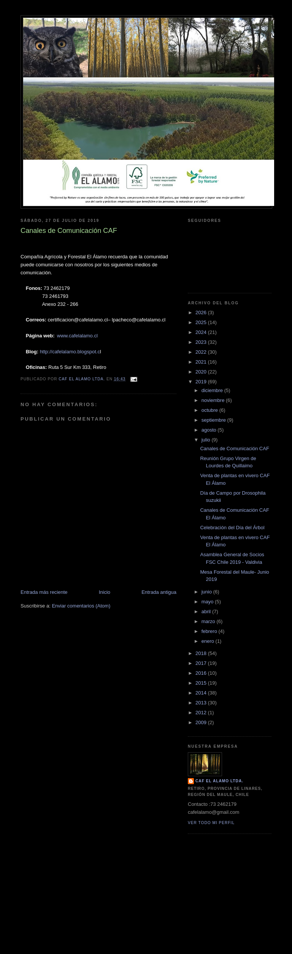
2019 (201, 381)
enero (209, 641)
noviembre (214, 400)
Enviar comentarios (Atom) (81, 606)
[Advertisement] (146, 900)
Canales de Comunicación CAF (234, 448)
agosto (210, 430)
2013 (201, 703)
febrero (210, 631)
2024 (201, 332)
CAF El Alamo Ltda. (219, 781)
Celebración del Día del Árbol (232, 527)
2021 (201, 362)
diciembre (213, 390)
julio (207, 440)
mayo (208, 601)
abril (207, 611)
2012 (201, 712)
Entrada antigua (158, 592)
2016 (201, 673)
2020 (201, 372)
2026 (201, 312)
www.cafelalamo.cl (77, 336)
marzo (209, 621)
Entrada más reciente (44, 592)
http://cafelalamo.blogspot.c (70, 351)
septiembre (214, 420)
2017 (201, 663)
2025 (201, 322)
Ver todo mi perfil (211, 823)
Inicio (104, 592)
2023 (201, 342)
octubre (210, 410)
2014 (201, 693)
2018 (201, 653)
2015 (201, 683)
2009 (201, 722)
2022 (201, 352)
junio (207, 592)
